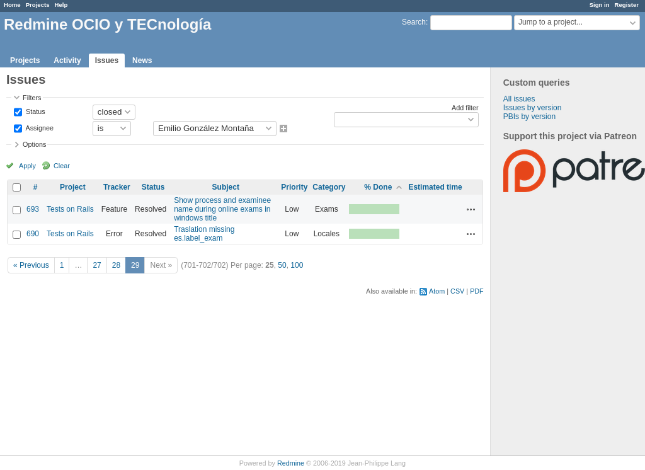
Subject (225, 187)
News (142, 60)
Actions (471, 209)
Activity (67, 60)
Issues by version (532, 107)
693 (32, 209)
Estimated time (435, 187)
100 (296, 265)
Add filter (465, 108)
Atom (437, 291)
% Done (378, 187)
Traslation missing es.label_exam (204, 234)
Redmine (290, 463)
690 (32, 233)
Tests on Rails (70, 209)
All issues (519, 99)
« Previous (31, 265)
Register (627, 4)
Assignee (39, 127)
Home (12, 4)
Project (73, 187)
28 (116, 265)
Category (328, 187)
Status (34, 111)
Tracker (116, 187)
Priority (294, 187)
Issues (106, 60)
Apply (27, 165)
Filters (32, 97)
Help (61, 4)
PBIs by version (529, 116)
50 (282, 265)
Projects (38, 4)
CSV (457, 291)
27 (97, 265)
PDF (477, 291)
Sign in (600, 4)
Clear (62, 165)
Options (34, 144)
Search (414, 22)
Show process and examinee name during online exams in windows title (222, 209)
